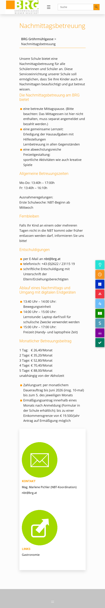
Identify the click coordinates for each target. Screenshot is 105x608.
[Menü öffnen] (49, 7)
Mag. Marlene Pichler (36, 487)
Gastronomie (31, 555)
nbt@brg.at (52, 259)
